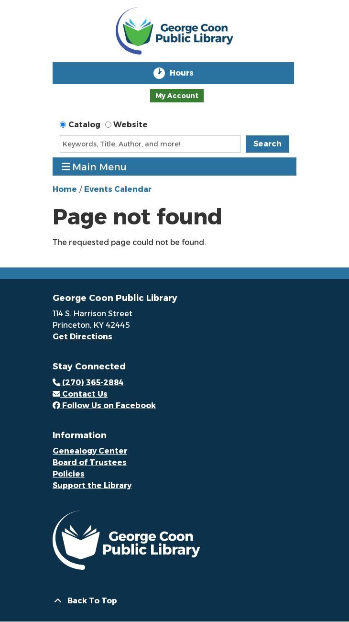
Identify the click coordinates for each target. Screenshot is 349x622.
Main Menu (94, 167)
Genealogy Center (90, 450)
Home (65, 189)
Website (130, 124)
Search (267, 143)
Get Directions (82, 336)
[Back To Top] (174, 601)
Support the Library (92, 485)
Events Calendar (118, 189)
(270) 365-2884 (88, 382)
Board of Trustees (90, 462)
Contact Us (80, 394)
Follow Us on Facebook (104, 405)
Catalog (84, 124)
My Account (176, 95)
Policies (69, 473)
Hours (188, 73)
